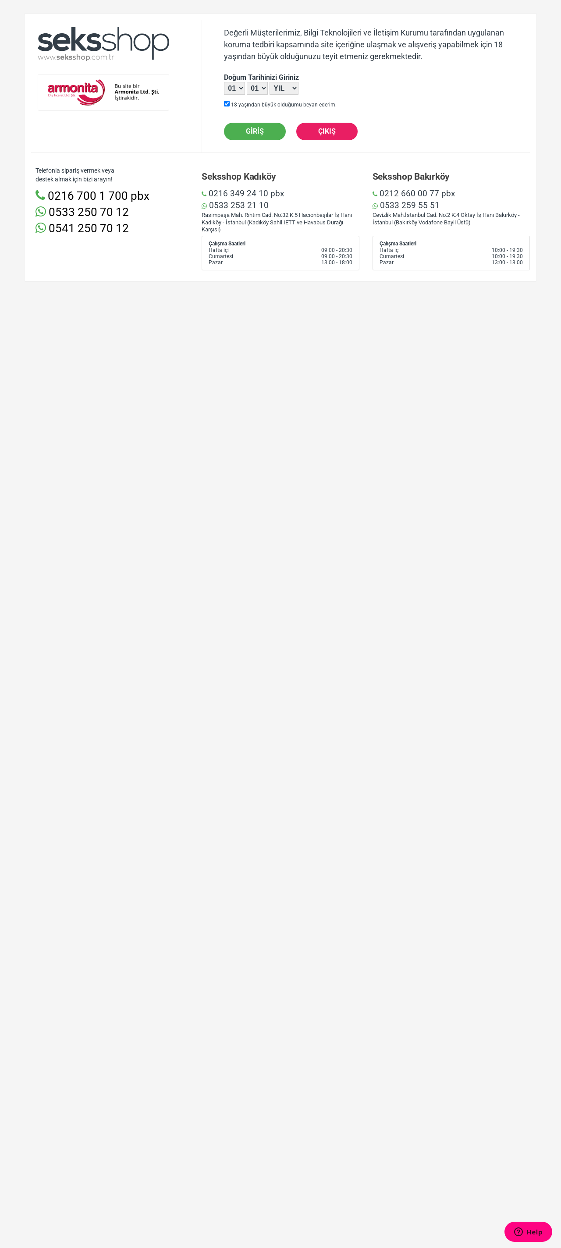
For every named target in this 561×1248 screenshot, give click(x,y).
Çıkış (327, 131)
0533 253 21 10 (235, 205)
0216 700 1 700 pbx (92, 195)
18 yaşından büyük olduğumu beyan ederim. (280, 104)
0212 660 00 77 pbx (414, 193)
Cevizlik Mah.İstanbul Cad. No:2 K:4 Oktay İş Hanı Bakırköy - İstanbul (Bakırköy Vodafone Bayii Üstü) (446, 219)
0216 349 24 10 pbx (243, 193)
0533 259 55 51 (406, 205)
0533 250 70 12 (82, 212)
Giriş (255, 131)
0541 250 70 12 (82, 228)
